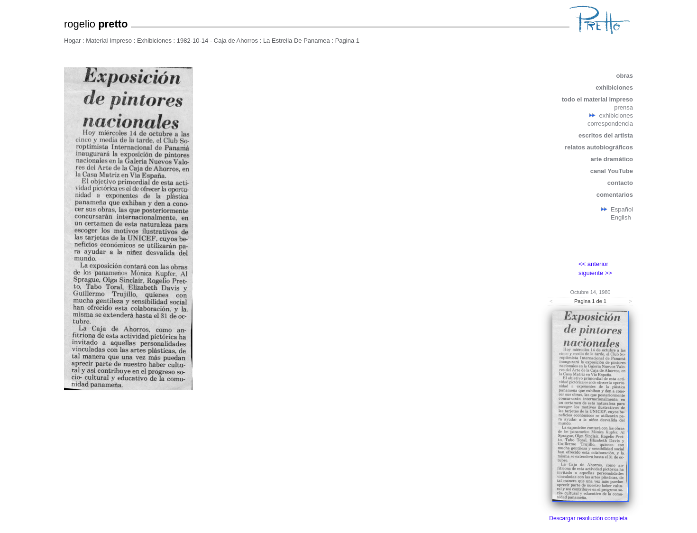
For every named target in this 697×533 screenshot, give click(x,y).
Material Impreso (109, 40)
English (621, 217)
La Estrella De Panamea (296, 40)
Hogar (72, 40)
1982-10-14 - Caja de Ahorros (217, 40)
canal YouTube (611, 171)
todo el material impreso (597, 99)
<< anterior (593, 263)
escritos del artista (605, 135)
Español (622, 209)
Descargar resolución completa (588, 518)
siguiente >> (595, 272)
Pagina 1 (347, 40)
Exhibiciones (154, 40)
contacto (620, 182)
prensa (623, 107)
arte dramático (611, 159)
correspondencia (610, 123)
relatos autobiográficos (599, 147)
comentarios (614, 194)
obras (624, 75)
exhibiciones (614, 87)
